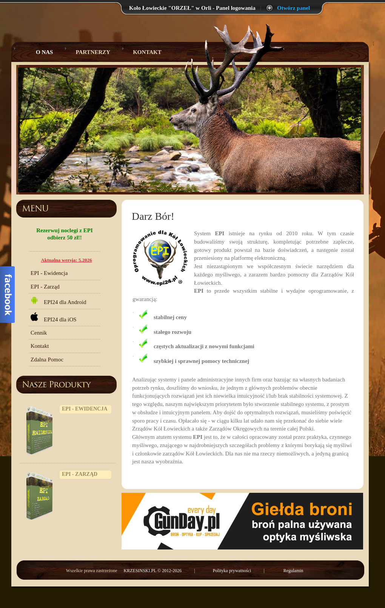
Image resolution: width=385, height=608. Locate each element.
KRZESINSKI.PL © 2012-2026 (153, 570)
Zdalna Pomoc (47, 359)
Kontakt (147, 52)
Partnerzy (92, 52)
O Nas (39, 52)
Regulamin (293, 570)
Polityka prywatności (232, 570)
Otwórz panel (293, 8)
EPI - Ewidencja (49, 273)
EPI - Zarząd (45, 287)
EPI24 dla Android (58, 300)
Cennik (39, 333)
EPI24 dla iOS (54, 317)
